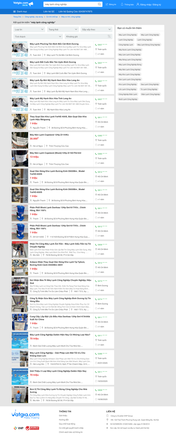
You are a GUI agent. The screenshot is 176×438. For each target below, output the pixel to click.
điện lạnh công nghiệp (150, 94)
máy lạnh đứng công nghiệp (149, 44)
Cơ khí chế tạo (52, 16)
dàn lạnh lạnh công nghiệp (130, 79)
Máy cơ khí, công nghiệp (70, 16)
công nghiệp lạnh (126, 44)
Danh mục (20, 11)
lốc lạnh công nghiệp (127, 89)
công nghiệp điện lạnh (128, 94)
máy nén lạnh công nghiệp (129, 69)
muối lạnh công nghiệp (128, 99)
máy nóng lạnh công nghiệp (130, 59)
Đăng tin (111, 4)
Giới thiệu (63, 415)
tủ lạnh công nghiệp (149, 89)
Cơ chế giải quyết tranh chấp (71, 427)
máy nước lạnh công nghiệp (130, 49)
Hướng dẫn (64, 419)
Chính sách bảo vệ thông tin (71, 432)
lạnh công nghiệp (126, 39)
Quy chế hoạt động (67, 423)
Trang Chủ (17, 16)
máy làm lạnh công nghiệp (129, 54)
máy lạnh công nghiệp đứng (130, 64)
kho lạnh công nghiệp (128, 84)
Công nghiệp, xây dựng (34, 16)
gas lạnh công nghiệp (150, 84)
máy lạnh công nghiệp (128, 34)
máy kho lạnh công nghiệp (129, 74)
